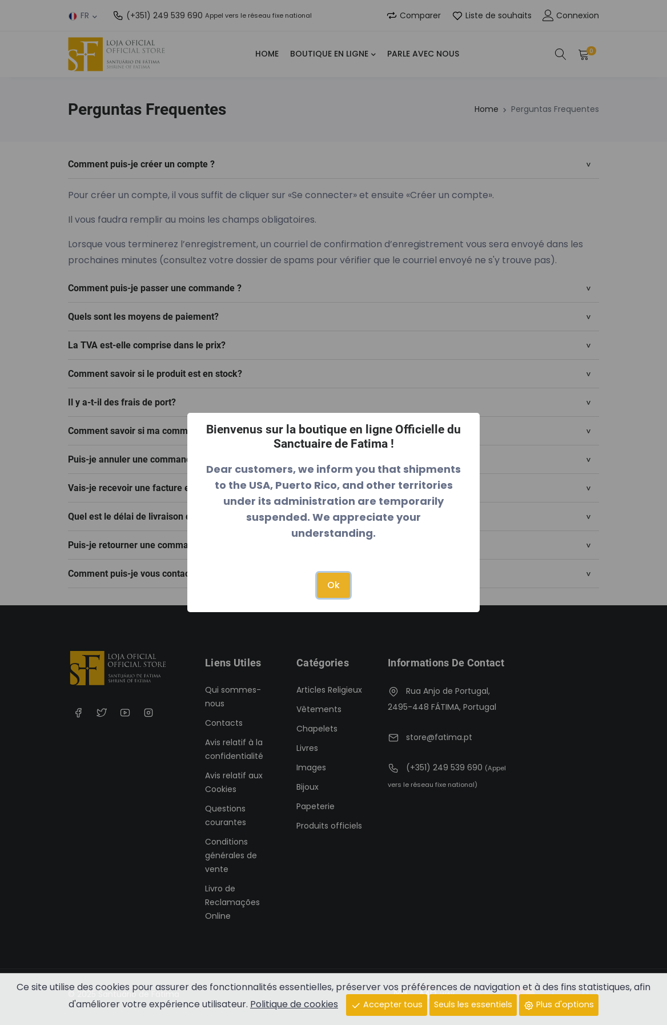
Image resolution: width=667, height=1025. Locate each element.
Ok (333, 585)
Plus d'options (559, 1004)
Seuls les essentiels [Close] (473, 1004)
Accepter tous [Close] (387, 1004)
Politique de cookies (294, 1004)
